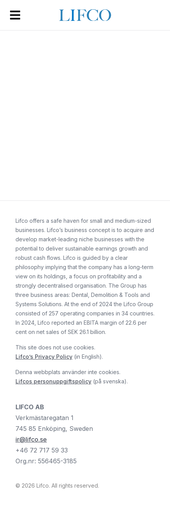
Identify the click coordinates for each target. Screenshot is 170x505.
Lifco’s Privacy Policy (43, 356)
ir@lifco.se (31, 439)
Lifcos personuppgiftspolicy (53, 381)
